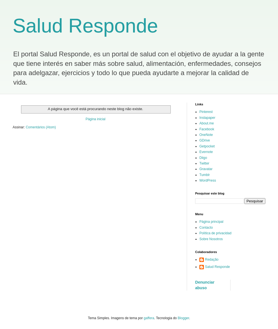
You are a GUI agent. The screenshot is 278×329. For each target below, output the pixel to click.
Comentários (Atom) (41, 127)
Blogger (183, 318)
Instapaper (207, 118)
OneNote (206, 135)
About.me (206, 123)
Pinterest (206, 112)
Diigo (203, 158)
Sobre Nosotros (211, 239)
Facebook (206, 129)
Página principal (211, 222)
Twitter (204, 163)
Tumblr (204, 175)
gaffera (149, 318)
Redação (211, 259)
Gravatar (206, 169)
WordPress (207, 180)
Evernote (206, 152)
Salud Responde (85, 26)
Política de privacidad (215, 233)
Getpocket (207, 146)
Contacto (206, 228)
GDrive (204, 140)
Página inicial (96, 119)
